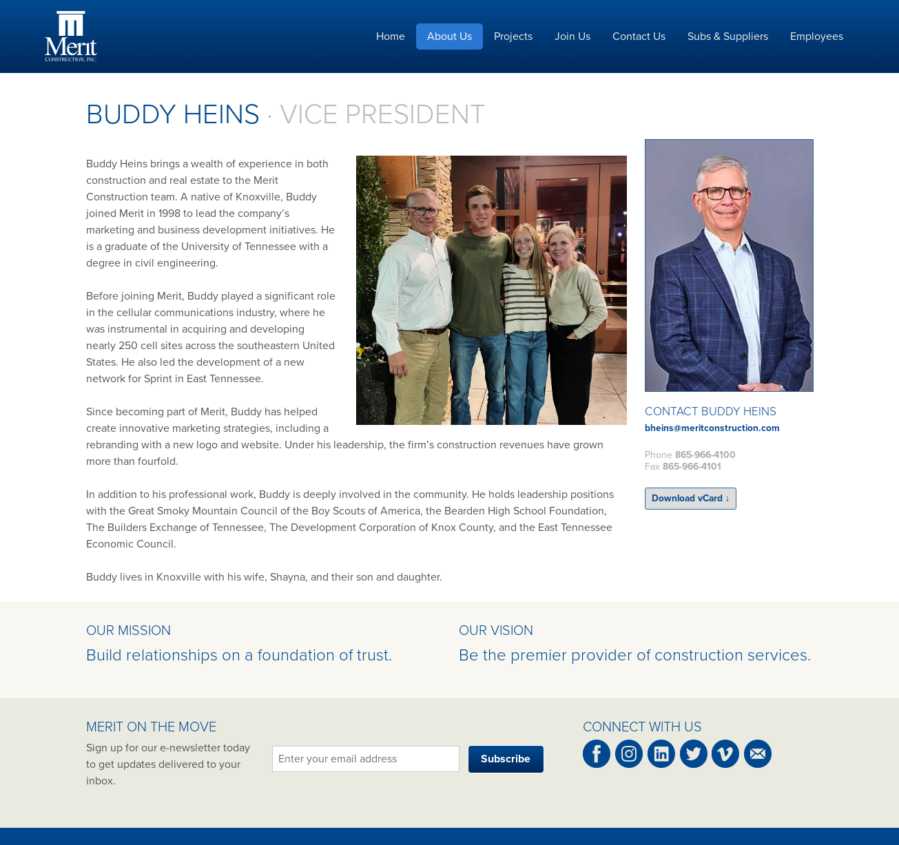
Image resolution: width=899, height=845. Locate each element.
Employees (816, 36)
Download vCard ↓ (691, 498)
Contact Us (638, 36)
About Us (449, 36)
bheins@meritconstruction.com (712, 428)
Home (390, 36)
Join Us (572, 36)
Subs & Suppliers (728, 36)
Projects (513, 36)
